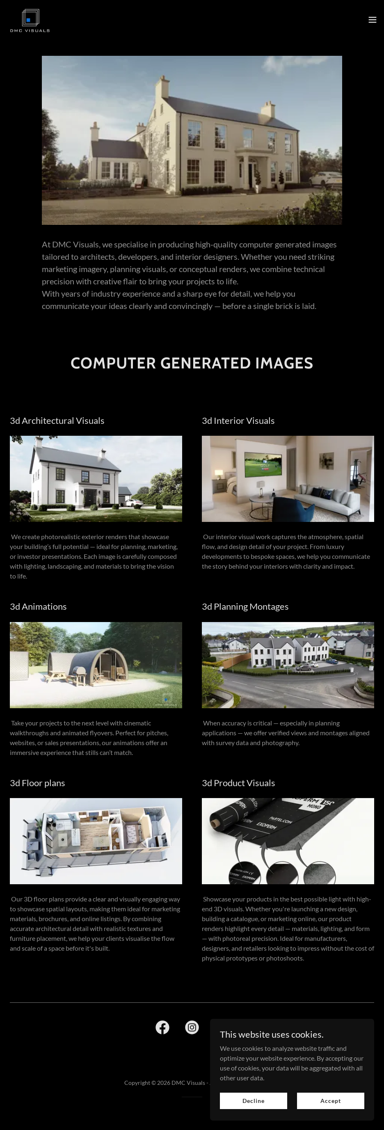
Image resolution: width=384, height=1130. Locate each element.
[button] (372, 19)
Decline (253, 1117)
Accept (330, 1117)
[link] (30, 19)
